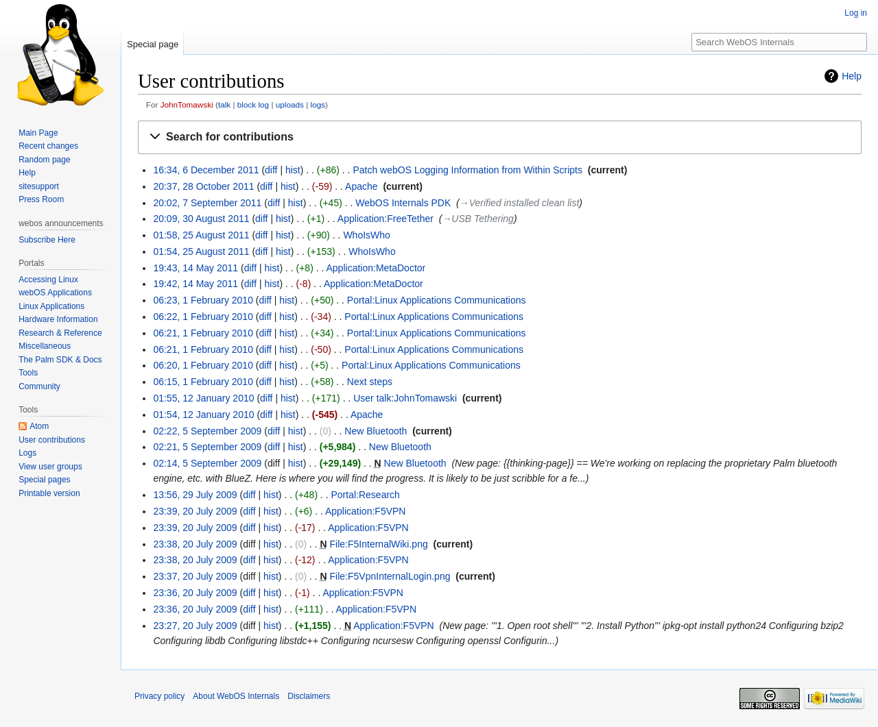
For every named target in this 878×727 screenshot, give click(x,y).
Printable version (49, 493)
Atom (39, 426)
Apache (361, 186)
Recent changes (48, 146)
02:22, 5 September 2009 (207, 431)
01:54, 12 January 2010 (203, 414)
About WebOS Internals (236, 696)
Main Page (38, 133)
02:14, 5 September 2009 (207, 463)
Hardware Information (58, 319)
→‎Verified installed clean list (520, 202)
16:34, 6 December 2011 (206, 169)
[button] (500, 137)
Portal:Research (365, 494)
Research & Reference (60, 333)
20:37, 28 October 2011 (203, 186)
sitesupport (39, 186)
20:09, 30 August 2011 (201, 218)
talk (224, 104)
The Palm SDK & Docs (60, 360)
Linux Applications (51, 306)
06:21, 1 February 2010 (203, 333)
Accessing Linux (48, 279)
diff (271, 169)
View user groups (50, 466)
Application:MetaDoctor (376, 267)
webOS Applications (55, 292)
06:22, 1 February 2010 (203, 316)
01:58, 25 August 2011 (201, 235)
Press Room (41, 199)
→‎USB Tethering (478, 218)
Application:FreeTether (385, 218)
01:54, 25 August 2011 (201, 251)
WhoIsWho (366, 235)
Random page (44, 159)
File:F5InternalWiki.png (379, 544)
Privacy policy (159, 696)
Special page (152, 44)
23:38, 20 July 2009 (195, 544)
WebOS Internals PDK (403, 202)
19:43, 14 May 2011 (195, 267)
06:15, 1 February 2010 (203, 381)
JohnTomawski (187, 104)
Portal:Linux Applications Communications (436, 300)
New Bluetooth (375, 431)
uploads (290, 104)
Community (39, 386)
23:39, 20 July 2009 (195, 511)
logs (318, 104)
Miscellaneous (45, 346)
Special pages (44, 479)
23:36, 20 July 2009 (195, 592)
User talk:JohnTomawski (405, 398)
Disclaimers (308, 696)
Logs (27, 453)
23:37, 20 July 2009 (195, 576)
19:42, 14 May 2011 (195, 283)
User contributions (52, 440)
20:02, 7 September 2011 (207, 202)
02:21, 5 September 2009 (207, 446)
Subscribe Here (47, 240)
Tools (28, 373)
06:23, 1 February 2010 (203, 300)
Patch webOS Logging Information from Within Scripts (467, 169)
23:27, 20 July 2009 (195, 625)
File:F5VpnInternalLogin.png (390, 576)
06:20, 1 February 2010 (203, 365)
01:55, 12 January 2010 (203, 398)
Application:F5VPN (365, 511)
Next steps (369, 381)
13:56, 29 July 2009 (195, 494)
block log (253, 104)
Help (852, 76)
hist (292, 169)
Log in (855, 13)
